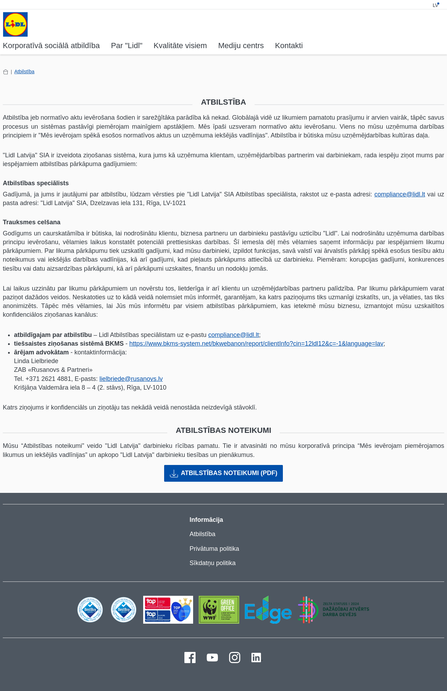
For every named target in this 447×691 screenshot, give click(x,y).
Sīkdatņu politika (213, 562)
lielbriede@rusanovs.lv (131, 378)
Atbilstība (24, 71)
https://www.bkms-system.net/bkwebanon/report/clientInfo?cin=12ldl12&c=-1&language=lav (256, 343)
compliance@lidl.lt (399, 194)
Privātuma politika (214, 548)
